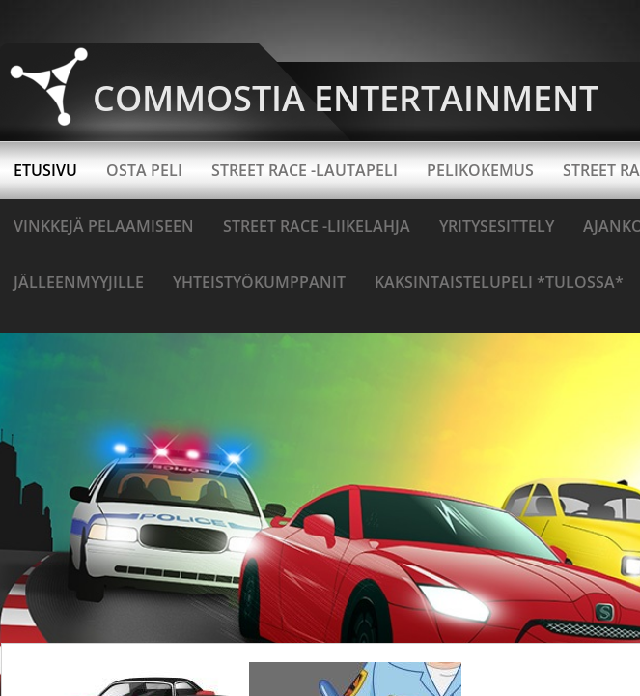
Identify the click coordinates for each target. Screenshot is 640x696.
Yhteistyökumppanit (259, 282)
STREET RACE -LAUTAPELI (304, 170)
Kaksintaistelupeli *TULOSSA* (499, 282)
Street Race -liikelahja (316, 226)
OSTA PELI (144, 170)
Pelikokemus (480, 170)
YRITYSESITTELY (496, 226)
